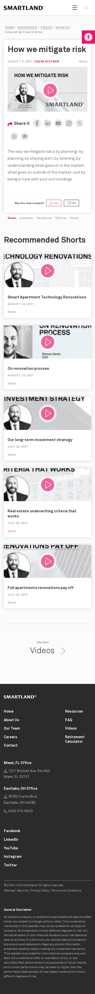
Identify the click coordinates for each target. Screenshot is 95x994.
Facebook (44, 218)
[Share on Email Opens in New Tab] (23, 135)
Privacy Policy (40, 890)
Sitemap (9, 890)
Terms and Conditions (66, 890)
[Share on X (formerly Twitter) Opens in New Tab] (78, 122)
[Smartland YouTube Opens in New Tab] (11, 848)
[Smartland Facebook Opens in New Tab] (12, 831)
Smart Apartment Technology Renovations (47, 297)
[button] (88, 37)
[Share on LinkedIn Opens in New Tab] (46, 122)
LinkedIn (26, 218)
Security (22, 890)
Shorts (83, 61)
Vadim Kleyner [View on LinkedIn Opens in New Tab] (47, 61)
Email (74, 218)
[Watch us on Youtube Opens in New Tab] (57, 122)
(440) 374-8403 (18, 811)
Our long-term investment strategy (40, 440)
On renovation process (28, 368)
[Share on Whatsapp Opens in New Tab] (13, 135)
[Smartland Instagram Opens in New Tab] (13, 857)
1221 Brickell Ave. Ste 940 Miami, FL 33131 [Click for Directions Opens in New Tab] (27, 774)
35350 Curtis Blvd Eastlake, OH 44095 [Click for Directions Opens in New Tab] (20, 799)
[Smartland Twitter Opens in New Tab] (10, 865)
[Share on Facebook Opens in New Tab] (37, 122)
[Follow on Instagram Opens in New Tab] (67, 122)
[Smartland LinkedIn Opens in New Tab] (11, 840)
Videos (47, 651)
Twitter (61, 218)
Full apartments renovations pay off (41, 588)
